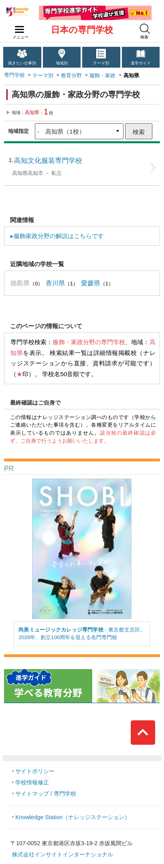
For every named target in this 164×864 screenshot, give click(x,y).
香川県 (55, 283)
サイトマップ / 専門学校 (45, 793)
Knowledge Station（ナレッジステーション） (72, 817)
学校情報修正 (32, 782)
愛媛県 (90, 283)
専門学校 (14, 75)
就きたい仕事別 (22, 63)
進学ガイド (141, 63)
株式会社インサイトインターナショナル (62, 854)
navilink (18, 27)
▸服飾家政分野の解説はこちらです (57, 236)
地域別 (62, 63)
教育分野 (71, 75)
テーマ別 (101, 63)
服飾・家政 (102, 75)
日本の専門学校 (82, 30)
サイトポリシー (35, 771)
